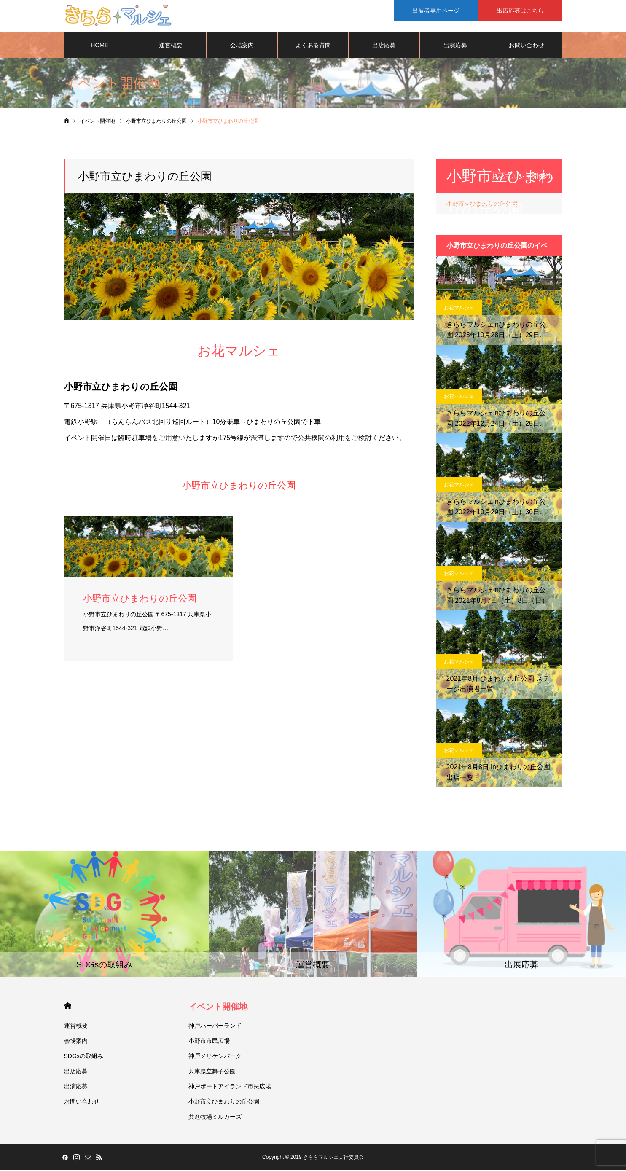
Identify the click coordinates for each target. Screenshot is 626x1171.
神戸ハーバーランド (215, 1026)
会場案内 (242, 46)
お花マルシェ (459, 309)
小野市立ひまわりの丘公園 (223, 1102)
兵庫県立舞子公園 (212, 1072)
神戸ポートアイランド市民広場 (229, 1087)
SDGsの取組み (83, 1057)
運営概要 (171, 46)
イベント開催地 (217, 1008)
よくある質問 (313, 46)
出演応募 (455, 46)
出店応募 (384, 46)
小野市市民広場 (209, 1042)
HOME (99, 46)
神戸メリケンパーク (215, 1057)
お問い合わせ (526, 46)
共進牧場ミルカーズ (215, 1118)
